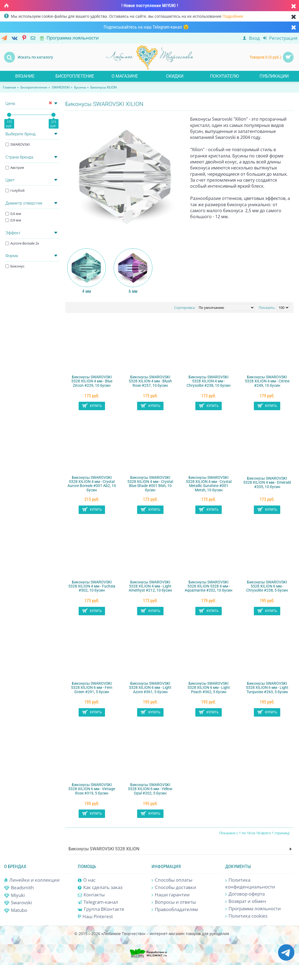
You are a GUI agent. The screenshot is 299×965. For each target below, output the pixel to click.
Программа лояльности (253, 908)
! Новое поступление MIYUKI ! (149, 5)
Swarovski (18, 902)
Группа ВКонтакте (101, 909)
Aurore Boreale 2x (22, 243)
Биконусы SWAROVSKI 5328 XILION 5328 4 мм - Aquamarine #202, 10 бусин (208, 586)
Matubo (15, 910)
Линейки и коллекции (32, 880)
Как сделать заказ (100, 887)
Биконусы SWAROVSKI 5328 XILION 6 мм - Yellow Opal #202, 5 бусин (150, 789)
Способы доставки (174, 887)
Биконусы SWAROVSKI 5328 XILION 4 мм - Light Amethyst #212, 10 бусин (150, 586)
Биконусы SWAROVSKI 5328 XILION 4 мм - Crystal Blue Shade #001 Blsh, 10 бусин (150, 483)
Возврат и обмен (245, 901)
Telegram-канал (98, 902)
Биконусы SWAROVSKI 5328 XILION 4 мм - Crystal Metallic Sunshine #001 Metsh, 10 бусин (209, 483)
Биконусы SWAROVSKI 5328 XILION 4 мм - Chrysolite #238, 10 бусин (208, 381)
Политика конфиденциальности (250, 883)
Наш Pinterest (95, 916)
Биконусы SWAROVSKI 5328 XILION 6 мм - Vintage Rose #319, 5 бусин (91, 789)
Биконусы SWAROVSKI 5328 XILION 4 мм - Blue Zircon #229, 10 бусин (91, 381)
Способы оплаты (172, 880)
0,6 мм (13, 213)
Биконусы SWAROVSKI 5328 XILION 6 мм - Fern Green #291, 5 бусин (91, 687)
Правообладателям (175, 909)
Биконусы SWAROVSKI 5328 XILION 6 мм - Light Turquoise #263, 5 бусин (267, 687)
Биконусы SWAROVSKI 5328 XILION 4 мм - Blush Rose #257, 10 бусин (150, 381)
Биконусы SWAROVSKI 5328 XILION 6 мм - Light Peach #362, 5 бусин (208, 687)
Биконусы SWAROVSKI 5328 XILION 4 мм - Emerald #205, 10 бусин (267, 482)
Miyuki (14, 895)
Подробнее (233, 16)
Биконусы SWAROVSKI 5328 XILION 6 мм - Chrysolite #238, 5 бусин (267, 586)
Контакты (91, 894)
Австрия (14, 167)
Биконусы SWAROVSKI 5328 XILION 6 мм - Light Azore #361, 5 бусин (150, 687)
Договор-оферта (245, 894)
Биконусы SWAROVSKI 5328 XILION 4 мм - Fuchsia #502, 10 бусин (91, 586)
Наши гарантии (171, 894)
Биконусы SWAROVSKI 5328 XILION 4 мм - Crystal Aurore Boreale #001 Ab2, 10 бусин (91, 483)
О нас (86, 880)
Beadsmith (19, 887)
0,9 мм (13, 220)
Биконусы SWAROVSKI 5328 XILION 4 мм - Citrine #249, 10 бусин (267, 381)
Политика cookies (246, 916)
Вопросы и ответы (174, 902)
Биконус (14, 266)
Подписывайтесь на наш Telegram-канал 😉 (146, 27)
